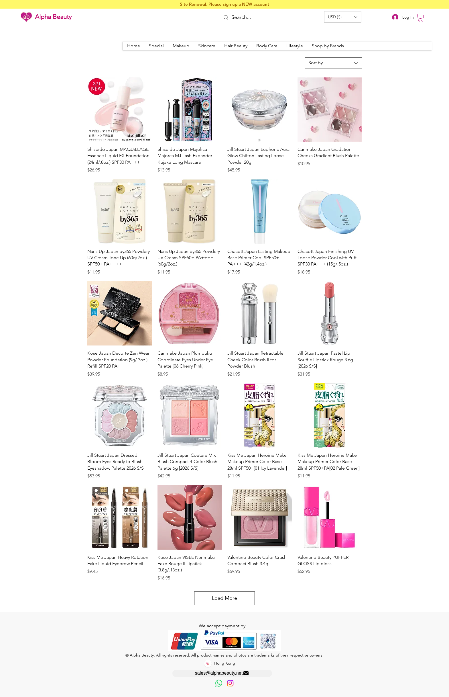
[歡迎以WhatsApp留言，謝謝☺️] (218, 683)
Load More (224, 598)
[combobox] (333, 63)
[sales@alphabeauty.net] (222, 673)
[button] (342, 17)
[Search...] (269, 17)
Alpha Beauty (53, 17)
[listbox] (342, 17)
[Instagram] (230, 683)
